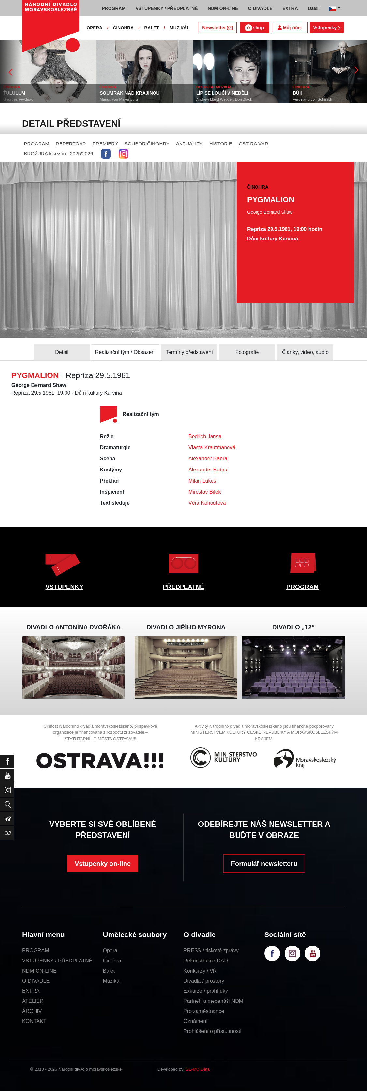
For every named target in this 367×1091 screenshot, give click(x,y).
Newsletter (217, 27)
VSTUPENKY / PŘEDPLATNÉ (57, 960)
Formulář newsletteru (264, 863)
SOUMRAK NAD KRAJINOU (130, 93)
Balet (109, 971)
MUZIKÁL (179, 27)
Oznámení (196, 1021)
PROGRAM (37, 143)
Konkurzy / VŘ (200, 971)
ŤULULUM (14, 93)
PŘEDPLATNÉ (183, 586)
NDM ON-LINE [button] (223, 8)
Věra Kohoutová (207, 503)
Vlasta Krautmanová (211, 447)
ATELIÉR (33, 1001)
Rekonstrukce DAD (206, 960)
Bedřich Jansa (204, 436)
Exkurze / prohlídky (206, 991)
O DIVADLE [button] (260, 8)
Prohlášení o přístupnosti (212, 1031)
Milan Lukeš (202, 481)
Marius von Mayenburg (119, 99)
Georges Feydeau (18, 99)
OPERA (94, 27)
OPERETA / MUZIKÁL (214, 87)
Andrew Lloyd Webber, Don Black (224, 99)
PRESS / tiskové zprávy (211, 950)
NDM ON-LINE (39, 971)
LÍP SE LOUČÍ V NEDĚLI (222, 93)
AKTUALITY (189, 143)
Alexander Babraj (208, 458)
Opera (110, 950)
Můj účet (290, 27)
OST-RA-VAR (253, 143)
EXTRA (30, 991)
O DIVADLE (36, 981)
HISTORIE (220, 143)
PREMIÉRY (105, 143)
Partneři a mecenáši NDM (213, 1001)
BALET (151, 27)
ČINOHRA (123, 27)
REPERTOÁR (71, 143)
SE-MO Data (198, 1069)
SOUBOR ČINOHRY (147, 143)
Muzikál (112, 981)
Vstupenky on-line (103, 863)
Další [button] (313, 8)
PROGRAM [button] (113, 8)
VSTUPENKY (64, 586)
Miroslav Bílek (204, 492)
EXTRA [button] (290, 8)
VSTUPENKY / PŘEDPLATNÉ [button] (167, 8)
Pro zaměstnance (204, 1011)
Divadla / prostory (204, 981)
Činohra (112, 960)
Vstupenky (326, 27)
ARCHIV (32, 1011)
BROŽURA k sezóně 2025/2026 (58, 153)
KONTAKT (34, 1021)
